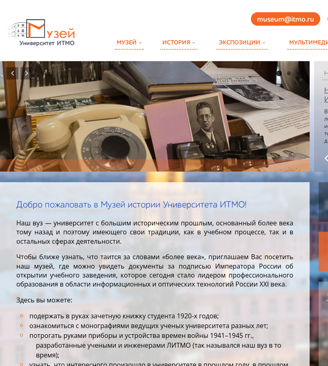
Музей (127, 43)
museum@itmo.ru (285, 19)
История (176, 43)
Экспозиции (239, 43)
